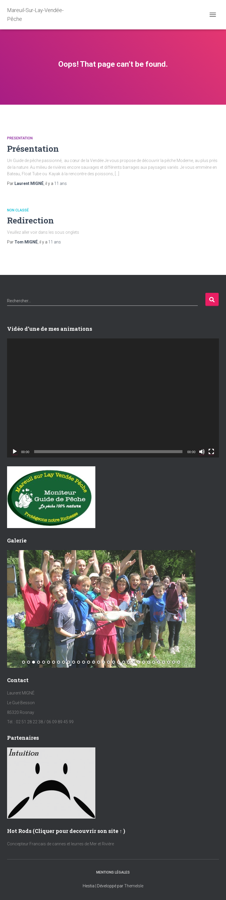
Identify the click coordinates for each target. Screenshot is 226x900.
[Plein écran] (211, 452)
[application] (113, 397)
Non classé (18, 210)
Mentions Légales (113, 872)
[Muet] (202, 452)
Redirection (30, 220)
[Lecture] (15, 452)
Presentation (20, 138)
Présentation (33, 148)
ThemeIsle (133, 886)
